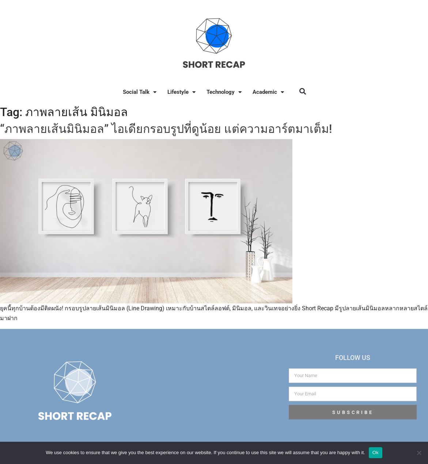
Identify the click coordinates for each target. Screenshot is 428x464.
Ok (375, 452)
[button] (303, 91)
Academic (268, 92)
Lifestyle (181, 92)
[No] (419, 452)
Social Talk (139, 92)
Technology (224, 92)
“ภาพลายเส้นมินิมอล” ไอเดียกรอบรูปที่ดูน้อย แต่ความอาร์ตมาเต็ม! (166, 129)
